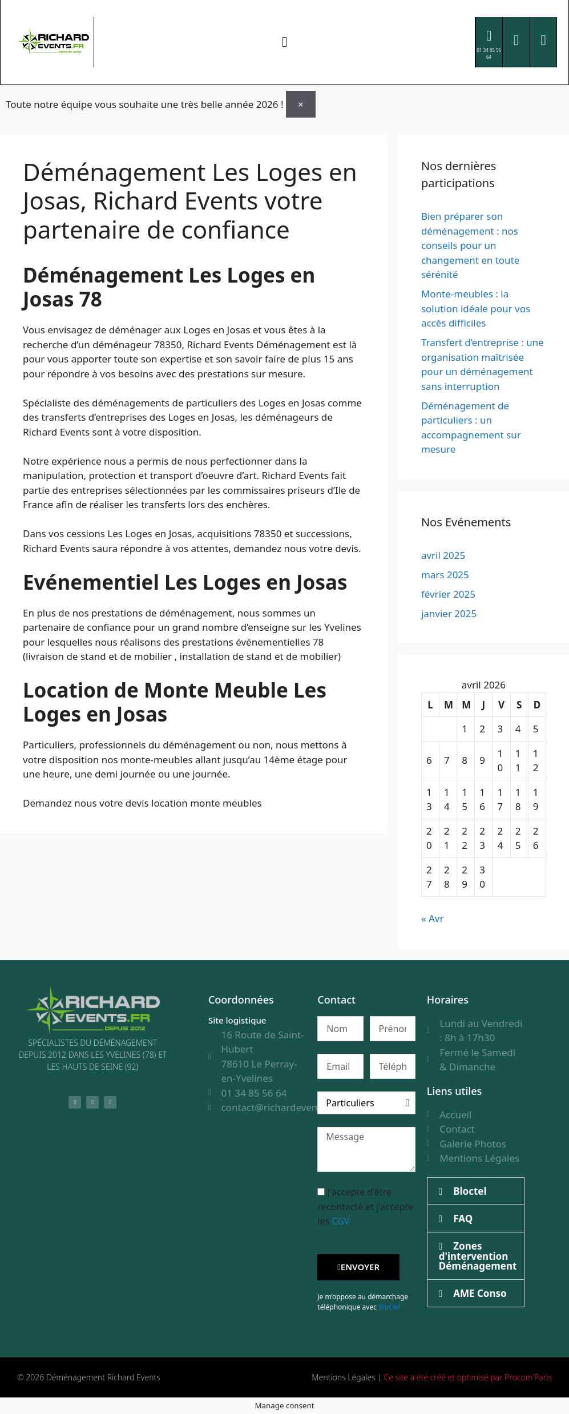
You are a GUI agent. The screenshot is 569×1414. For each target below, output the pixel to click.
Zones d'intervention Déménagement (478, 1255)
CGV (340, 1220)
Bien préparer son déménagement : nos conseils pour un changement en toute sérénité (470, 244)
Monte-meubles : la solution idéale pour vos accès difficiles (475, 308)
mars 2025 (445, 574)
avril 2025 (443, 554)
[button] (285, 42)
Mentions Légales (343, 1376)
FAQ (463, 1217)
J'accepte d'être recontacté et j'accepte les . (365, 1206)
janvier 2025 (449, 612)
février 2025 (448, 593)
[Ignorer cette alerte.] (301, 104)
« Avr (432, 917)
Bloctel (389, 1306)
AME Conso (479, 1292)
